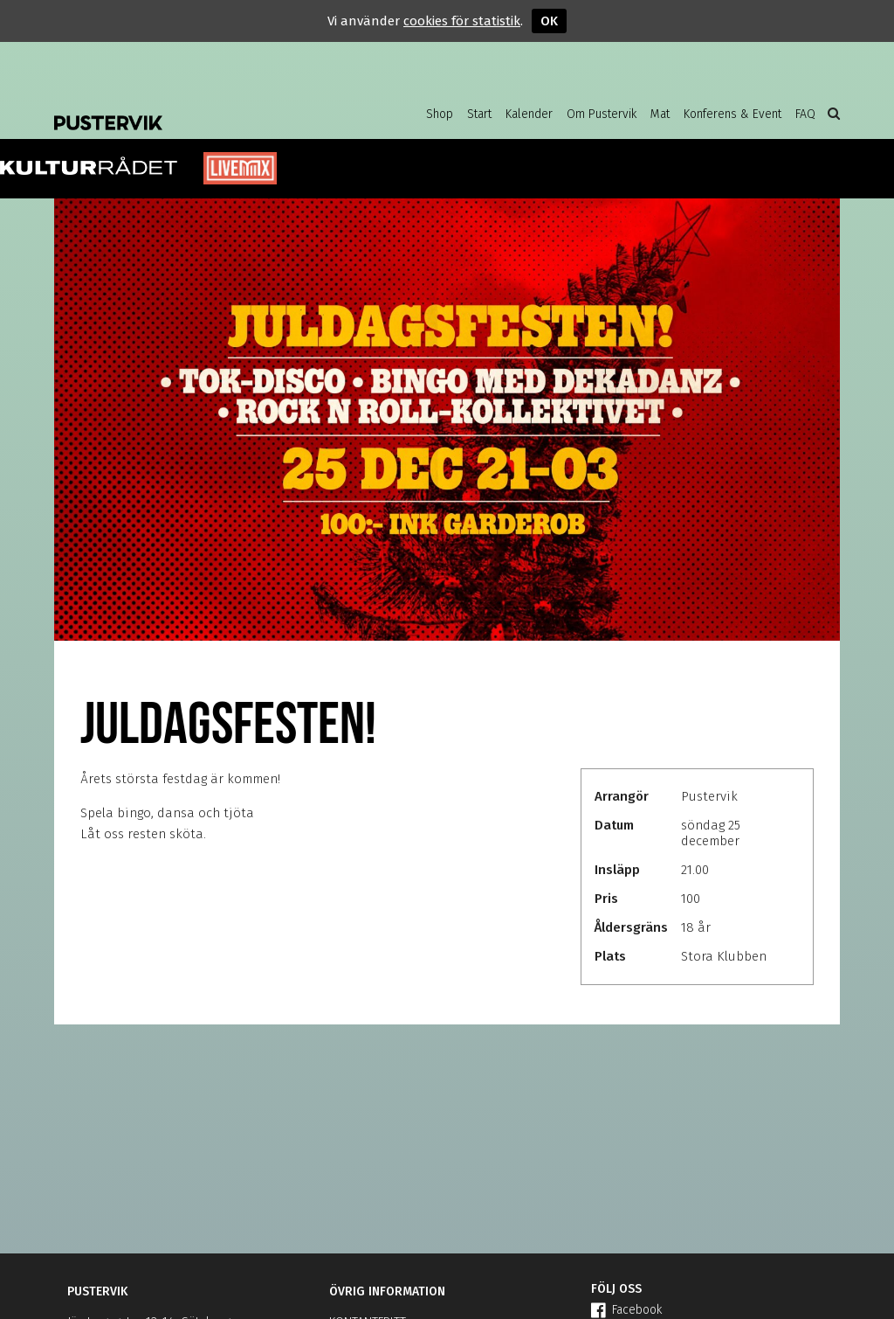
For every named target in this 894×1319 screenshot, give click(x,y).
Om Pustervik (601, 114)
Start (479, 114)
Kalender (529, 114)
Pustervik (194, 109)
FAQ (805, 114)
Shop (439, 114)
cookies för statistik (461, 21)
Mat (660, 114)
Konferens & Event (732, 114)
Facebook (626, 1309)
